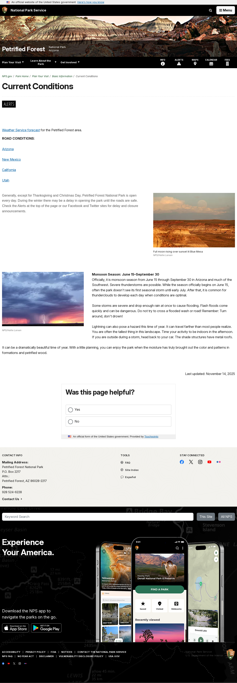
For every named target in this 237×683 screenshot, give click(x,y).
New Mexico (11, 159)
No (77, 421)
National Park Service (199, 651)
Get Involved (69, 62)
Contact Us (11, 499)
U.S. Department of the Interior (204, 655)
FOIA (53, 652)
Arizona (8, 149)
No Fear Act (26, 656)
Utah (5, 180)
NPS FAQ (7, 656)
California (9, 170)
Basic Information (62, 76)
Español (128, 477)
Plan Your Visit (13, 62)
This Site (205, 517)
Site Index (130, 470)
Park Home (22, 76)
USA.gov (114, 656)
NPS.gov (7, 76)
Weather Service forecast (21, 130)
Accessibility (11, 652)
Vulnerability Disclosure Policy (81, 656)
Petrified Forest (23, 49)
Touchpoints (151, 436)
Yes (77, 409)
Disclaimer (46, 656)
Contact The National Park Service (101, 652)
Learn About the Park (43, 62)
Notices (66, 652)
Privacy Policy (36, 652)
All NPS (226, 517)
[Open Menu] (225, 10)
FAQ (125, 462)
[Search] (97, 517)
